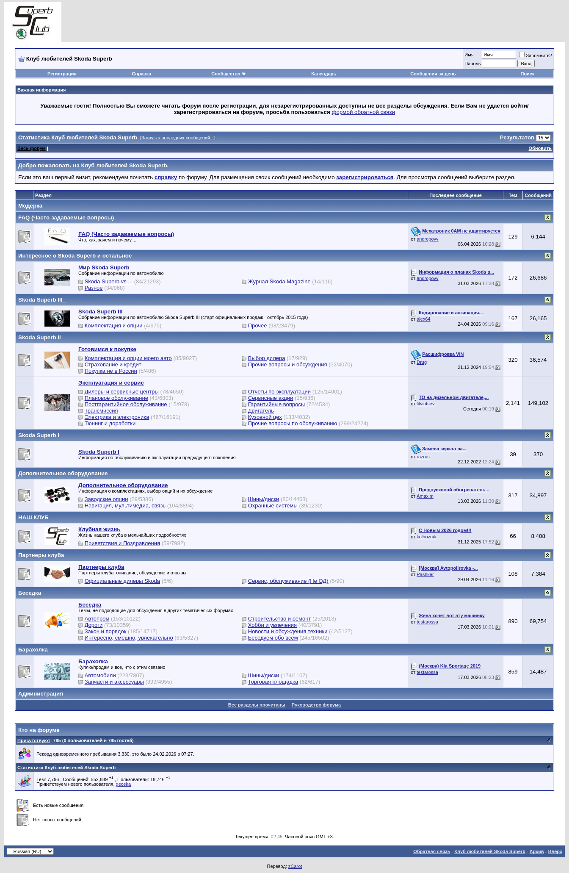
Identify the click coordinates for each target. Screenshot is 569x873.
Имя (468, 54)
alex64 (423, 318)
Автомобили (100, 675)
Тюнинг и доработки (110, 423)
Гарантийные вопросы (276, 404)
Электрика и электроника (117, 417)
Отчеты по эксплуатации (279, 391)
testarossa (427, 621)
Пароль (472, 63)
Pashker (425, 574)
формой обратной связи (363, 112)
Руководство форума (316, 704)
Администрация (40, 693)
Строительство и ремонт (279, 618)
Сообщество (228, 73)
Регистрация (62, 73)
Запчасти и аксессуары (114, 682)
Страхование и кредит (113, 364)
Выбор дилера (266, 358)
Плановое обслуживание (116, 398)
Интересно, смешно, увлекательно (129, 638)
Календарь (323, 73)
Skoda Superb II (39, 337)
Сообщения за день (433, 73)
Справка (141, 73)
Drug (422, 362)
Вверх (555, 851)
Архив (537, 851)
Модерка (30, 205)
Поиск (527, 73)
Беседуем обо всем (273, 638)
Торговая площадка (273, 682)
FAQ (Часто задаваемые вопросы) (66, 217)
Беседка (29, 593)
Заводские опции (106, 499)
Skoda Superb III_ (42, 300)
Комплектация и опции (114, 325)
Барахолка (33, 649)
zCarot (295, 866)
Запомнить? (535, 55)
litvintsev (425, 403)
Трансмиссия (101, 410)
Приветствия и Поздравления (122, 543)
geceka (123, 784)
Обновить (540, 148)
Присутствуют (33, 740)
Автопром (97, 618)
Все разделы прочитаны (256, 704)
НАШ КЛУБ (33, 517)
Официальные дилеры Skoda (122, 581)
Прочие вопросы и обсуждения (287, 364)
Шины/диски (263, 499)
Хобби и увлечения (272, 625)
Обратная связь (431, 851)
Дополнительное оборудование (63, 473)
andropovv (427, 238)
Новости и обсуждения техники (288, 631)
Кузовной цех (265, 417)
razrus (423, 456)
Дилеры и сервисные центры (122, 391)
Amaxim (425, 496)
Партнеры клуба (41, 555)
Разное (94, 288)
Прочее (257, 325)
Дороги (94, 625)
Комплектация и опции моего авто (128, 358)
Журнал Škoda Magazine (279, 281)
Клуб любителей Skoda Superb (489, 851)
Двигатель (261, 410)
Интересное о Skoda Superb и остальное (75, 255)
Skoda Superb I (38, 435)
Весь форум (31, 148)
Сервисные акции (270, 398)
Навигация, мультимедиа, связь (125, 505)
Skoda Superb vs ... (109, 281)
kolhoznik (426, 536)
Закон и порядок (106, 631)
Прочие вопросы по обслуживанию (292, 423)
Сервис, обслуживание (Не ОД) (288, 581)
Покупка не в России (111, 371)
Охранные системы (273, 505)
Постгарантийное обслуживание (126, 404)
